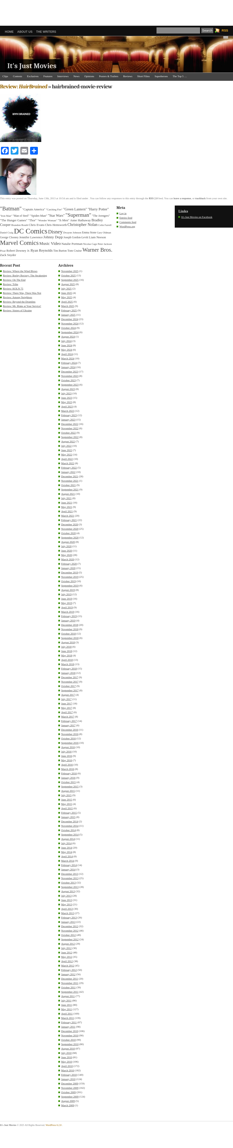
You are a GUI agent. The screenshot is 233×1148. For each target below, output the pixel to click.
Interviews (62, 76)
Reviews (127, 76)
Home (9, 31)
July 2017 (66, 699)
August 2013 (68, 891)
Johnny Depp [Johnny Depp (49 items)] (53, 237)
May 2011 (66, 1009)
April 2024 (67, 354)
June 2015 (66, 799)
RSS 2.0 (153, 198)
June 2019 (66, 598)
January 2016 (68, 777)
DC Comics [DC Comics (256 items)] (31, 231)
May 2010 (66, 1061)
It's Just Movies (32, 66)
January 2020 (68, 568)
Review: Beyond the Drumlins (19, 301)
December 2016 (69, 729)
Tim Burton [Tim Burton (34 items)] (60, 250)
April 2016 (67, 764)
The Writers (46, 31)
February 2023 (69, 415)
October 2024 (68, 327)
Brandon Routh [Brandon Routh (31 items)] (19, 224)
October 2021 (68, 485)
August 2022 (68, 441)
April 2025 (67, 301)
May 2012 (66, 956)
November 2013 (69, 878)
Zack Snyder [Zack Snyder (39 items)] (8, 255)
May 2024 (66, 349)
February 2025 (69, 310)
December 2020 (69, 524)
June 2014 (66, 847)
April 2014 (67, 856)
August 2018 (68, 642)
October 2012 (68, 934)
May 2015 (66, 803)
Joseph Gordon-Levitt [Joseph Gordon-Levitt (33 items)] (76, 237)
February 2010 (69, 1074)
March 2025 (67, 306)
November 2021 (69, 480)
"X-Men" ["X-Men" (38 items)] (63, 220)
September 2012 (70, 939)
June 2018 (66, 651)
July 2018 (66, 646)
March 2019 (67, 611)
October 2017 (68, 686)
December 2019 (69, 572)
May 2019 (66, 603)
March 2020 (67, 559)
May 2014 (66, 852)
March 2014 (67, 860)
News (77, 76)
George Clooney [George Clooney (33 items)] (9, 237)
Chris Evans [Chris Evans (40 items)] (36, 225)
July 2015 (66, 795)
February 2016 (69, 773)
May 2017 (66, 707)
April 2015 (67, 808)
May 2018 (66, 655)
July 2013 (66, 895)
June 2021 (66, 502)
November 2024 (69, 323)
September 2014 (70, 834)
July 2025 (66, 288)
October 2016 (68, 738)
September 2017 (70, 690)
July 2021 (66, 498)
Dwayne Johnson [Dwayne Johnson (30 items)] (72, 232)
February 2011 (69, 1022)
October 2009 (68, 1092)
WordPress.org (127, 226)
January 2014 (68, 869)
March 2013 (67, 913)
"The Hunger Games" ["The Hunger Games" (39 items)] (13, 220)
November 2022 (69, 428)
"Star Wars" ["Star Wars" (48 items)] (56, 215)
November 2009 (69, 1087)
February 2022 (69, 467)
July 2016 (66, 751)
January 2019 (68, 620)
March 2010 (67, 1070)
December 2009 (69, 1083)
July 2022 (66, 445)
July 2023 (66, 393)
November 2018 (69, 629)
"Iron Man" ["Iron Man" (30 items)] (6, 215)
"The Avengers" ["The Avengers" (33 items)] (101, 215)
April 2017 (67, 712)
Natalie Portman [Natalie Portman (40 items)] (72, 244)
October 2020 (68, 533)
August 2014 (68, 838)
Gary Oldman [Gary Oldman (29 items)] (104, 232)
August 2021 (68, 493)
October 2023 (68, 380)
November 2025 (69, 271)
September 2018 (70, 637)
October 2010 (68, 1039)
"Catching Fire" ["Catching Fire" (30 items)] (54, 209)
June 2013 (66, 900)
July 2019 (66, 594)
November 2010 (69, 1035)
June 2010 (66, 1057)
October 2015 (68, 782)
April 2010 (67, 1066)
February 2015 (69, 812)
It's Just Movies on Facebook (196, 216)
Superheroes (161, 76)
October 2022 (68, 432)
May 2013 (66, 904)
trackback (200, 198)
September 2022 (70, 437)
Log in (122, 213)
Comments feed (127, 222)
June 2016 (66, 755)
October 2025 (68, 275)
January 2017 (68, 725)
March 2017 (67, 716)
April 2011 (67, 1013)
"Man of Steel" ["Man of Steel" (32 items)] (21, 215)
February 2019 (69, 616)
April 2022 (67, 458)
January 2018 (68, 672)
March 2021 (67, 515)
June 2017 (66, 703)
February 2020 (69, 563)
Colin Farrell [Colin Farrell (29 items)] (104, 225)
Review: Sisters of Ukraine (17, 310)
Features (47, 76)
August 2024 (68, 336)
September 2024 (70, 332)
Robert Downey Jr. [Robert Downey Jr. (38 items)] (18, 250)
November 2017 (69, 681)
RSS (225, 30)
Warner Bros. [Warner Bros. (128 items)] (98, 250)
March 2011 (67, 1017)
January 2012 (68, 974)
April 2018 (67, 659)
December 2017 (69, 677)
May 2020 (66, 554)
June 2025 (66, 292)
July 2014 (66, 843)
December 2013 (69, 873)
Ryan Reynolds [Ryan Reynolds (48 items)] (42, 250)
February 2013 (69, 917)
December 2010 (69, 1031)
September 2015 (70, 786)
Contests (17, 76)
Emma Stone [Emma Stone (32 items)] (89, 232)
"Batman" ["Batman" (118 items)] (11, 209)
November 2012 (69, 930)
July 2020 (66, 546)
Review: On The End (14, 279)
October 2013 (68, 882)
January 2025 (68, 314)
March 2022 (67, 463)
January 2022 (68, 472)
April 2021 (67, 511)
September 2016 (70, 742)
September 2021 (70, 489)
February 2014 (69, 865)
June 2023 (66, 397)
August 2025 (68, 284)
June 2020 (66, 550)
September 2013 (70, 886)
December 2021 (69, 476)
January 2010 (68, 1079)
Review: (23, 86)
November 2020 (69, 528)
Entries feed (125, 217)
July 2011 (66, 1000)
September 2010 (70, 1044)
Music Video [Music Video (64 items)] (50, 243)
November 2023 (69, 375)
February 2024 (69, 362)
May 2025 (66, 297)
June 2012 (66, 952)
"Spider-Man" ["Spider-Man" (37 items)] (38, 215)
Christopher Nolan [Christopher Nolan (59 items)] (82, 224)
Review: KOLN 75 (13, 288)
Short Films (143, 76)
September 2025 (70, 279)
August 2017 (68, 694)
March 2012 (67, 965)
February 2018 (69, 668)
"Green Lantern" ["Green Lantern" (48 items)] (75, 209)
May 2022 (66, 454)
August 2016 (68, 747)
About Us (25, 31)
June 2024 (66, 345)
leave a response (182, 198)
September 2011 (69, 991)
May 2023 (66, 402)
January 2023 (68, 419)
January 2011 (68, 1026)
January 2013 (68, 921)
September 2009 (70, 1096)
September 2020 (70, 537)
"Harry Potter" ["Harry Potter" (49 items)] (98, 209)
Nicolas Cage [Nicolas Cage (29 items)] (90, 244)
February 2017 (69, 720)
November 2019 (69, 576)
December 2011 (69, 978)
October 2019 (68, 581)
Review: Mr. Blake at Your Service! (22, 306)
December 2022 (69, 423)
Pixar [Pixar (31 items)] (3, 250)
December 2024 (69, 319)
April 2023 (67, 406)
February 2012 (69, 969)
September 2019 (70, 585)
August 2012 (68, 943)
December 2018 (69, 624)
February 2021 (69, 520)
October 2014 (68, 830)
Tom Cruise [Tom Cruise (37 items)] (74, 250)
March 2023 (67, 410)
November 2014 (69, 825)
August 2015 (68, 790)
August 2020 (68, 541)
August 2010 (68, 1048)
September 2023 (70, 384)
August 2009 (68, 1100)
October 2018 (68, 633)
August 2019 (68, 589)
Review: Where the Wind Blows (20, 271)
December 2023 (69, 371)
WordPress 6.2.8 (54, 1125)
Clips (5, 76)
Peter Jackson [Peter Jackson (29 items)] (105, 244)
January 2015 (68, 817)
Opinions (89, 76)
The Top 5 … (180, 76)
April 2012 (67, 961)
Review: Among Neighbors (17, 297)
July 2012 (66, 948)
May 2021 (66, 506)
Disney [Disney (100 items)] (55, 232)
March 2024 (67, 358)
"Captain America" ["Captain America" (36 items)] (33, 209)
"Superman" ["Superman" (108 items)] (78, 215)
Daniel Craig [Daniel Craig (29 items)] (6, 232)
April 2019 (67, 607)
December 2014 (69, 821)
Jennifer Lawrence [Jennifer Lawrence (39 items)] (31, 237)
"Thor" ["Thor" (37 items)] (32, 220)
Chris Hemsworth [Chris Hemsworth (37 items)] (56, 225)
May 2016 (66, 760)
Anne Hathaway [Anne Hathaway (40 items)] (80, 220)
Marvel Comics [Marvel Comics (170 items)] (19, 242)
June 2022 (66, 450)
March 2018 (67, 664)
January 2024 (68, 367)
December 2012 (69, 926)
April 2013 (67, 908)
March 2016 (67, 769)
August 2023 (68, 389)
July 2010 (66, 1052)
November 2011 (69, 983)
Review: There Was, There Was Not (22, 292)
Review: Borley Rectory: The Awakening (25, 275)
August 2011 (68, 996)
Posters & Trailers (108, 76)
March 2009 (67, 1105)
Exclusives (33, 76)
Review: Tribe (10, 284)
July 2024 (66, 340)
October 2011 (68, 987)
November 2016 (69, 734)
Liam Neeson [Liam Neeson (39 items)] (97, 237)
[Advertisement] (116, 11)
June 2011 (66, 1004)
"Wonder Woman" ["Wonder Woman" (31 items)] (47, 220)
